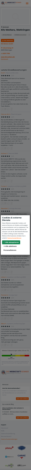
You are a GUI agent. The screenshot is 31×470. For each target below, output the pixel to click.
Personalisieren (9, 250)
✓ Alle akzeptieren (11, 242)
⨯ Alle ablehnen (10, 246)
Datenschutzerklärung (14, 238)
